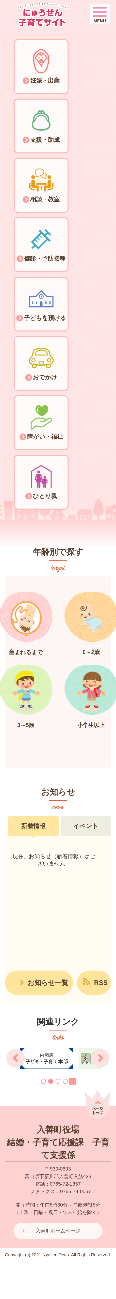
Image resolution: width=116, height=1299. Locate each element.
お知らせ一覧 (48, 982)
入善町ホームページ (58, 1231)
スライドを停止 (72, 1081)
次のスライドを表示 (100, 1058)
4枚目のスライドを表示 (65, 1081)
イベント (85, 826)
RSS (101, 982)
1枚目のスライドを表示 (43, 1081)
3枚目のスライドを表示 (58, 1081)
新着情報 (33, 826)
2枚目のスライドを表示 (50, 1081)
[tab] (33, 826)
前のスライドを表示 (15, 1058)
